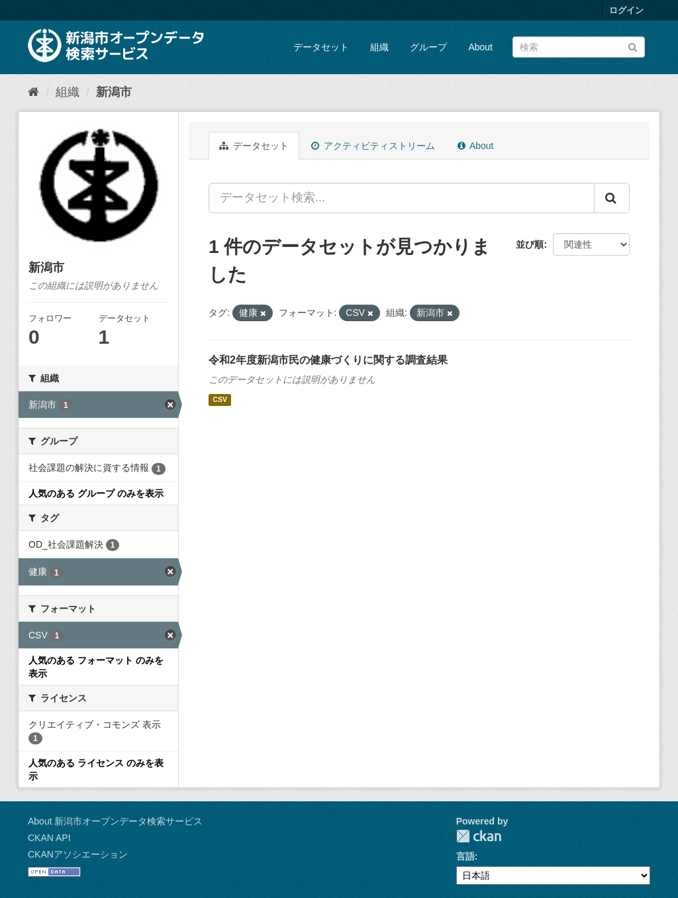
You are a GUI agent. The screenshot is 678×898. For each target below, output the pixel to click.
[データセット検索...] (402, 198)
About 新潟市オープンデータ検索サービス (115, 821)
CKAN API (49, 837)
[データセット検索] (578, 47)
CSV (220, 400)
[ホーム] (33, 92)
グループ (428, 47)
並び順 (530, 244)
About (480, 47)
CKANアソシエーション (78, 854)
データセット (321, 47)
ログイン (626, 10)
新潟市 (114, 92)
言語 (465, 856)
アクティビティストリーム (373, 145)
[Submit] (632, 46)
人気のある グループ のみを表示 (96, 493)
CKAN (478, 836)
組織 (379, 47)
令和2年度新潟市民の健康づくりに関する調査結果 (328, 360)
